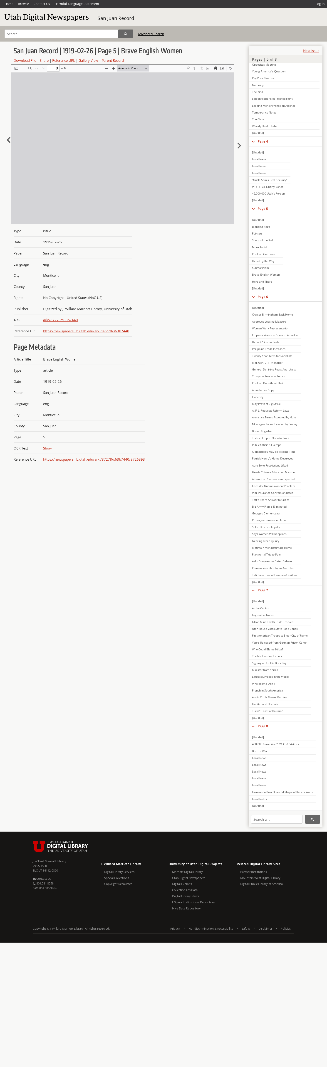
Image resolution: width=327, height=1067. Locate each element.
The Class (258, 119)
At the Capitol (260, 608)
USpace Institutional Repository (193, 902)
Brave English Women (266, 275)
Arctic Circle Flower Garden (269, 697)
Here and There (262, 282)
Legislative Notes (263, 615)
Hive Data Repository (186, 908)
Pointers (257, 233)
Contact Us (42, 4)
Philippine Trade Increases (268, 349)
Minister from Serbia (265, 670)
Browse (23, 4)
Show (47, 448)
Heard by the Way (263, 261)
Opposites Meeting (264, 65)
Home (9, 4)
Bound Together (262, 431)
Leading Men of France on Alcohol (273, 106)
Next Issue (311, 50)
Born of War (259, 751)
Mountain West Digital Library (260, 878)
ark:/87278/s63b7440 (60, 320)
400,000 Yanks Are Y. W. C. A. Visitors (275, 744)
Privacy (175, 928)
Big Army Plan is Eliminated (269, 507)
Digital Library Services (119, 872)
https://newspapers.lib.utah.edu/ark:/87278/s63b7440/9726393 (94, 459)
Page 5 (263, 208)
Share (44, 60)
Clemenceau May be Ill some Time (273, 452)
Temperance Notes (264, 112)
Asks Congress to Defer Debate (272, 561)
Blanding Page (261, 227)
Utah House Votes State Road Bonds (275, 629)
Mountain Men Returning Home (272, 548)
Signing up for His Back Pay (269, 663)
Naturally (258, 85)
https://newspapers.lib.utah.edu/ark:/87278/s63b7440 (86, 331)
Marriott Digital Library (187, 872)
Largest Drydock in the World (270, 677)
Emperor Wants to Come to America (275, 335)
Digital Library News (185, 896)
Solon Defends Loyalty (266, 527)
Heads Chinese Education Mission (273, 472)
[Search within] (277, 819)
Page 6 (263, 296)
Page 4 (263, 141)
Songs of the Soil (262, 240)
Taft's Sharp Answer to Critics (270, 500)
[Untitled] (258, 133)
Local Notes (259, 799)
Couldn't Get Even (263, 254)
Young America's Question (268, 71)
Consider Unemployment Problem (273, 486)
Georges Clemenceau (266, 513)
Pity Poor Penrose (263, 78)
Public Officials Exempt (266, 445)
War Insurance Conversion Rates (272, 493)
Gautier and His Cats (265, 704)
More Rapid (259, 247)
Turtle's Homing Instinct (267, 656)
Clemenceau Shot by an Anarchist (273, 568)
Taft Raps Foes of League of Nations (274, 575)
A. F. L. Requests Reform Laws (270, 410)
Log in (320, 4)
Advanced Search (151, 34)
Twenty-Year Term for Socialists (272, 356)
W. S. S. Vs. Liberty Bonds (267, 187)
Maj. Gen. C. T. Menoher (267, 363)
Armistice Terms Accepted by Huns (274, 417)
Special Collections (116, 878)
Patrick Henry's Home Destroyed (272, 458)
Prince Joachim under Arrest (269, 520)
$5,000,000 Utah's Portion (268, 193)
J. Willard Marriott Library (49, 861)
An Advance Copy (263, 390)
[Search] (61, 34)
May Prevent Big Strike (266, 404)
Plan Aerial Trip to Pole (266, 554)
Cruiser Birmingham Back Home (272, 314)
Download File (25, 60)
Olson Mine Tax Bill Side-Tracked (272, 622)
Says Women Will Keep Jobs (269, 534)
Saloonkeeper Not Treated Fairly (272, 99)
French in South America (267, 690)
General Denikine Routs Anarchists (274, 369)
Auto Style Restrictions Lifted (270, 465)
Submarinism (260, 268)
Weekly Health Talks (264, 126)
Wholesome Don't (263, 684)
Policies (286, 928)
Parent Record (113, 60)
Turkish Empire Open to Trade (271, 438)
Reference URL (63, 60)
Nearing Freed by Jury (265, 541)
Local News (259, 159)
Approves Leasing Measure (269, 322)
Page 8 (263, 726)
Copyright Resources (118, 884)
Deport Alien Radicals (265, 342)
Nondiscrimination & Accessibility (210, 928)
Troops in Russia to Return (268, 376)
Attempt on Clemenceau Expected (273, 479)
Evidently (257, 397)
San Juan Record (116, 18)
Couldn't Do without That (267, 383)
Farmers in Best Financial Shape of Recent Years (282, 792)
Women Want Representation (270, 328)
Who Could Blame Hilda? (267, 649)
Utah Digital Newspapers (188, 878)
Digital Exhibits (182, 884)
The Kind (257, 92)
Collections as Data (185, 890)
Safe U (246, 928)
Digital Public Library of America (261, 884)
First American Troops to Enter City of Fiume (280, 635)
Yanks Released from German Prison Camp (279, 643)
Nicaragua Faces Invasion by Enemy (274, 424)
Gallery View (88, 60)
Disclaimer (265, 928)
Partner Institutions (253, 872)
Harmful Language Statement (76, 4)
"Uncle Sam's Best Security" (269, 180)
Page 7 (263, 590)
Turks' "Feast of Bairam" (267, 711)
